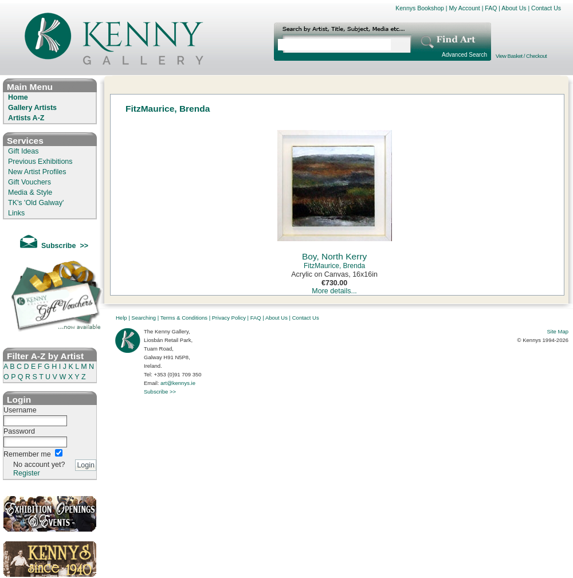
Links (16, 213)
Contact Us (546, 8)
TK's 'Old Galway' (36, 203)
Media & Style (30, 192)
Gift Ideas (23, 151)
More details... (334, 291)
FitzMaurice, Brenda (334, 266)
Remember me (27, 454)
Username (20, 410)
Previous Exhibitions (40, 162)
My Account (464, 8)
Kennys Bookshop (419, 8)
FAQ (491, 8)
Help (121, 317)
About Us (513, 8)
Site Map (558, 331)
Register (26, 473)
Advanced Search (464, 55)
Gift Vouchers (29, 182)
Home (18, 97)
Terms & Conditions (183, 317)
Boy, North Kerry (334, 256)
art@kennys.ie (177, 383)
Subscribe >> (160, 391)
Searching (143, 317)
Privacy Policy (229, 317)
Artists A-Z (26, 118)
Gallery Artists (32, 108)
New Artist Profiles (37, 172)
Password (19, 431)
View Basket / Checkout (521, 56)
